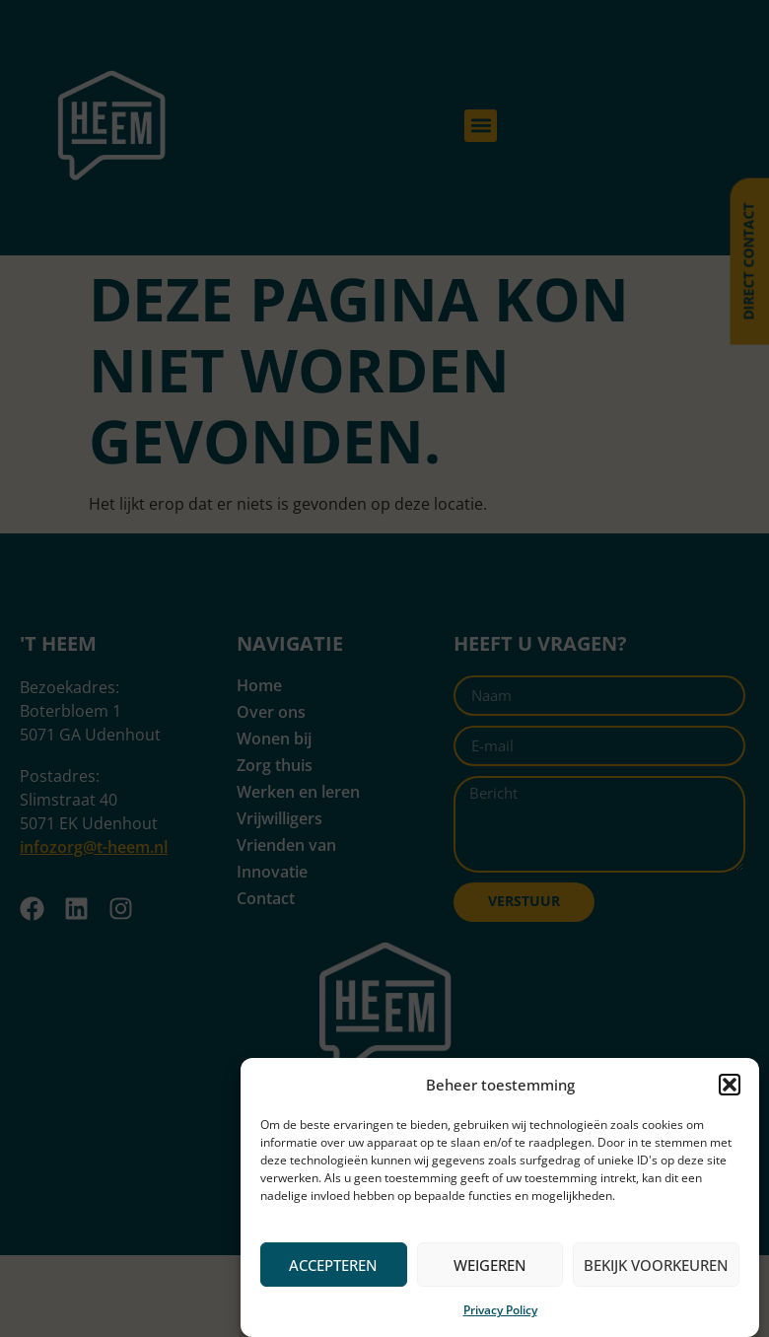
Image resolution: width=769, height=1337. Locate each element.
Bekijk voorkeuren (656, 1265)
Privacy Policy (500, 1310)
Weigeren (490, 1265)
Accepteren (333, 1265)
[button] (729, 1084)
